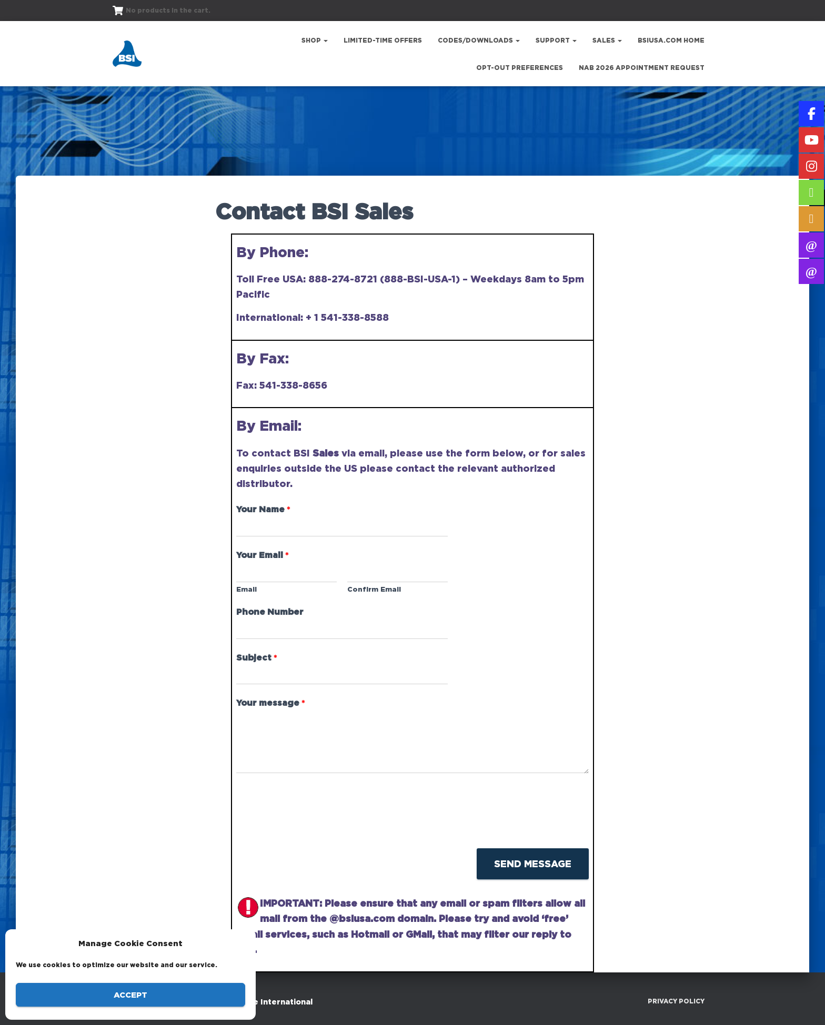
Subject (256, 657)
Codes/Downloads (479, 40)
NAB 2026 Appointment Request (642, 67)
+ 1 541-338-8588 (347, 317)
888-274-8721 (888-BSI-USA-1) (384, 278)
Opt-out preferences (519, 67)
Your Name (263, 509)
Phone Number (270, 611)
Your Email (262, 555)
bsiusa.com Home (671, 40)
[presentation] (316, 830)
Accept (130, 994)
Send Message (532, 863)
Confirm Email (374, 589)
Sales (607, 40)
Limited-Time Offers (383, 40)
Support (556, 40)
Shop (314, 40)
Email (246, 589)
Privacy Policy (676, 1001)
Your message (270, 702)
